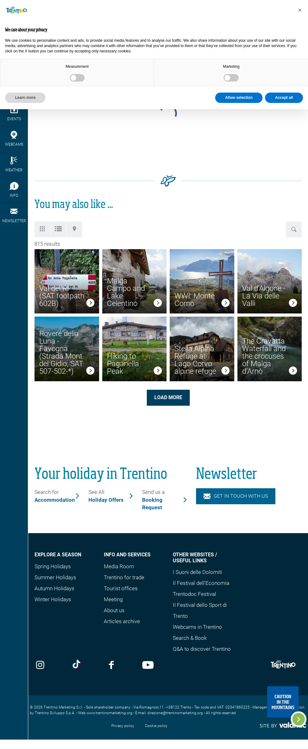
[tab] (42, 229)
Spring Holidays (53, 566)
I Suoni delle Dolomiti (197, 572)
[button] (300, 10)
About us (114, 610)
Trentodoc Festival (194, 594)
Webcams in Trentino (197, 627)
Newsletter (14, 215)
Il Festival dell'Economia (201, 583)
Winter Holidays (53, 599)
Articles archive (122, 621)
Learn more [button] (25, 97)
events (14, 113)
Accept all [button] (284, 97)
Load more (168, 397)
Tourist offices (121, 588)
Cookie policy (156, 726)
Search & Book (190, 638)
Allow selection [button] (238, 97)
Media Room (119, 566)
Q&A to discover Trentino (202, 649)
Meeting (113, 599)
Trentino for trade (124, 577)
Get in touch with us (236, 496)
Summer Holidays (55, 577)
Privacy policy (122, 726)
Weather (14, 164)
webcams (14, 139)
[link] (90, 304)
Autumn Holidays (54, 588)
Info (14, 190)
